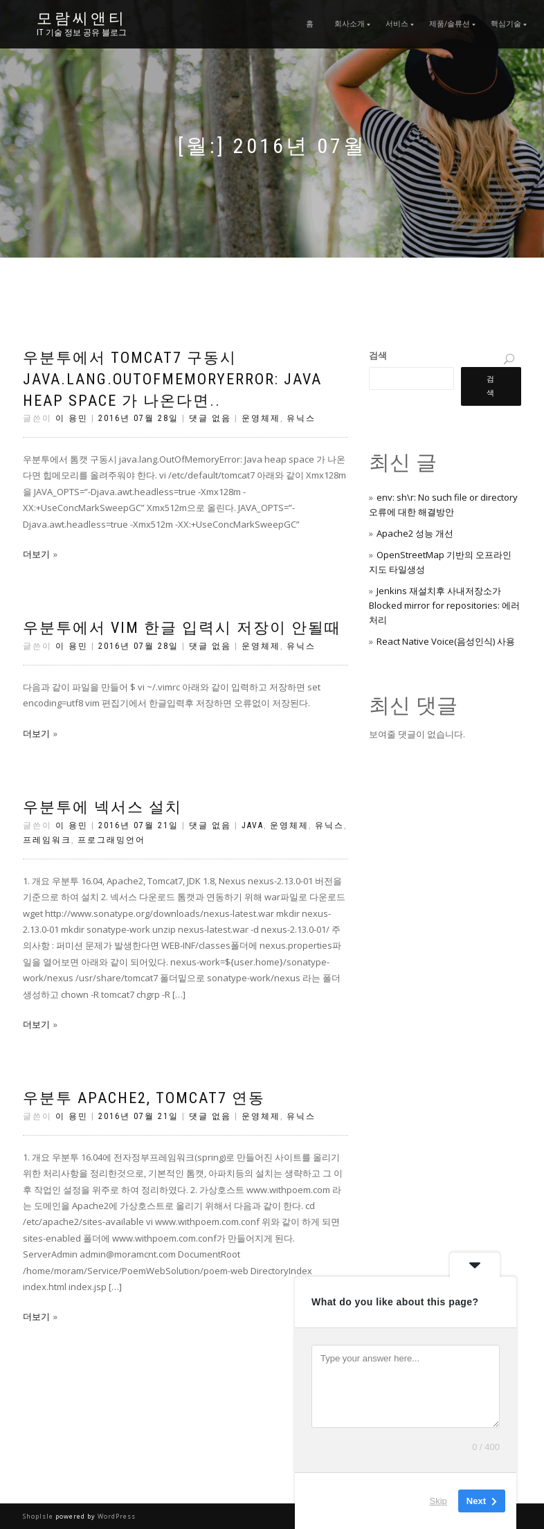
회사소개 (349, 23)
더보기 (36, 554)
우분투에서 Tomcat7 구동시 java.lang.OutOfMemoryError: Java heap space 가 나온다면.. (172, 379)
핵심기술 (506, 23)
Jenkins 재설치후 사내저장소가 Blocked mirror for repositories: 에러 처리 (444, 605)
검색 (378, 355)
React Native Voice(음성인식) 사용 (446, 641)
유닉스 (301, 418)
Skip (438, 1501)
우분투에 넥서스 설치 (102, 807)
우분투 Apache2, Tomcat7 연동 (144, 1098)
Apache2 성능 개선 (415, 533)
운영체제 (261, 418)
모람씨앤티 (82, 18)
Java (253, 825)
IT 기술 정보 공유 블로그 (82, 32)
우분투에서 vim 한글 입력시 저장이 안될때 (182, 627)
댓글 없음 (210, 418)
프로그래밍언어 (111, 840)
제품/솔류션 (449, 23)
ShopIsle (39, 1516)
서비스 (397, 23)
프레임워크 (47, 840)
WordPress (116, 1516)
